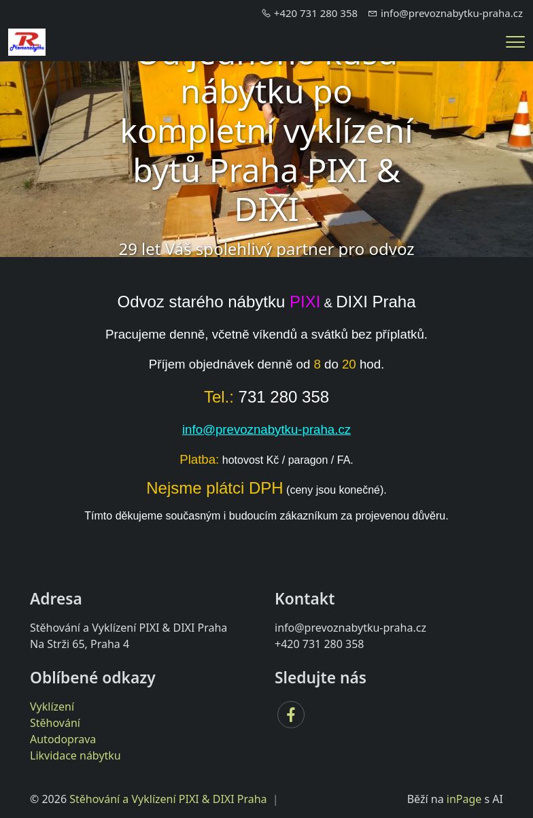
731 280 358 (284, 397)
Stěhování (55, 722)
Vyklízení (52, 706)
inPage (464, 798)
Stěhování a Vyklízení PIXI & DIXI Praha (167, 798)
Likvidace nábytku (75, 755)
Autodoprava (63, 739)
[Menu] (515, 42)
